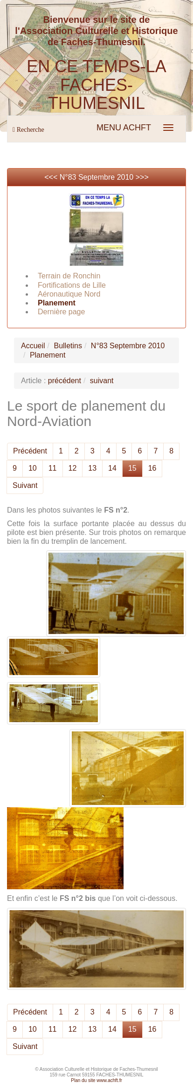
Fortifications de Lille (72, 285)
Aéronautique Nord (69, 294)
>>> (142, 177)
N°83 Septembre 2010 (97, 177)
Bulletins (68, 346)
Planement (57, 303)
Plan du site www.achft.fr (96, 1080)
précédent (64, 381)
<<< (51, 177)
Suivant (25, 485)
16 (152, 468)
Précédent (30, 451)
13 (92, 468)
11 (52, 468)
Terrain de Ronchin (69, 276)
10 (32, 468)
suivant (102, 381)
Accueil (33, 346)
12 (73, 468)
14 (112, 468)
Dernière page (61, 312)
